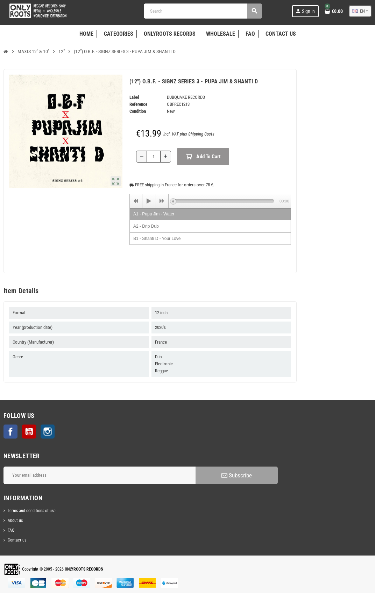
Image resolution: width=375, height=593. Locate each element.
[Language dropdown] (360, 11)
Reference (138, 104)
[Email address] (99, 475)
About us (15, 520)
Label (134, 97)
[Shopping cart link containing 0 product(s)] (334, 11)
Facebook (10, 432)
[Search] (202, 11)
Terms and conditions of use (32, 510)
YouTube (29, 432)
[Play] (149, 201)
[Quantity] (154, 156)
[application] (210, 201)
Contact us (17, 540)
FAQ (11, 530)
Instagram (48, 432)
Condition (137, 111)
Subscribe (236, 475)
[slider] (223, 201)
